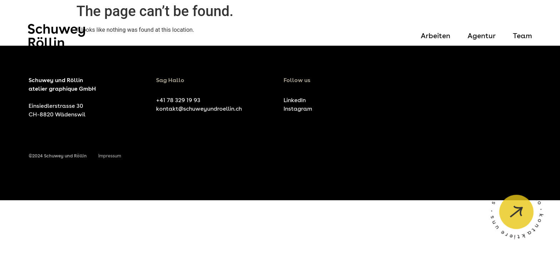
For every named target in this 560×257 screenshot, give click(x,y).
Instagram (298, 108)
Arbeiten (435, 35)
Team (522, 35)
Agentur (482, 35)
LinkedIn (295, 100)
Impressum (109, 155)
